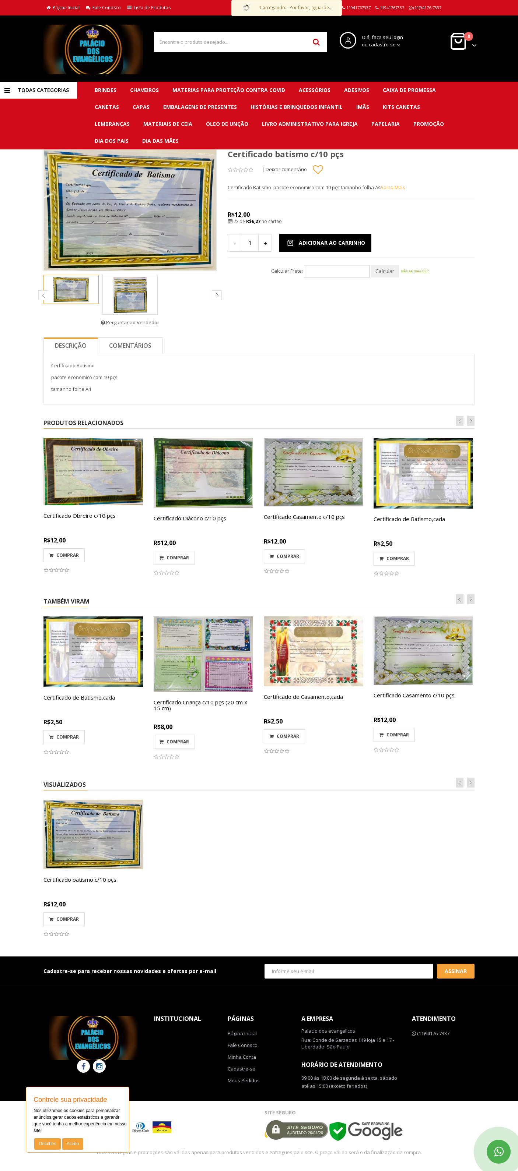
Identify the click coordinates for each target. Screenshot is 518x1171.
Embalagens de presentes (200, 106)
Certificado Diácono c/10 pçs (190, 518)
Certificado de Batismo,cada (409, 519)
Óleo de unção (227, 123)
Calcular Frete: (287, 271)
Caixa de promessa (409, 89)
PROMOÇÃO (428, 123)
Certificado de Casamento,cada (303, 696)
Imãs (362, 106)
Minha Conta (242, 1057)
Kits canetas (401, 106)
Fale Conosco (103, 7)
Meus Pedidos (244, 1080)
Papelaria (385, 123)
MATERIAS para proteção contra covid (228, 89)
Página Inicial (63, 7)
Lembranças (112, 123)
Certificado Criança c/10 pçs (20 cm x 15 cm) (200, 705)
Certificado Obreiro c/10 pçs (79, 515)
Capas (141, 106)
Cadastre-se (241, 1068)
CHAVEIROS (144, 89)
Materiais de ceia (167, 123)
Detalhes (47, 1143)
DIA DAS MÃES (160, 140)
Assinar (456, 970)
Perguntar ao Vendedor (130, 322)
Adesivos (356, 89)
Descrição (71, 346)
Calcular (384, 271)
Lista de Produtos (149, 7)
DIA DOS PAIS (112, 140)
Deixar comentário (286, 169)
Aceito (73, 1143)
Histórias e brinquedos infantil (297, 106)
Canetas (107, 106)
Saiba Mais (393, 187)
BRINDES (105, 89)
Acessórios (314, 89)
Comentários (130, 346)
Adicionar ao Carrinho (326, 242)
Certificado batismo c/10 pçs (79, 879)
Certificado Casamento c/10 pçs (304, 516)
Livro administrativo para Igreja (310, 123)
